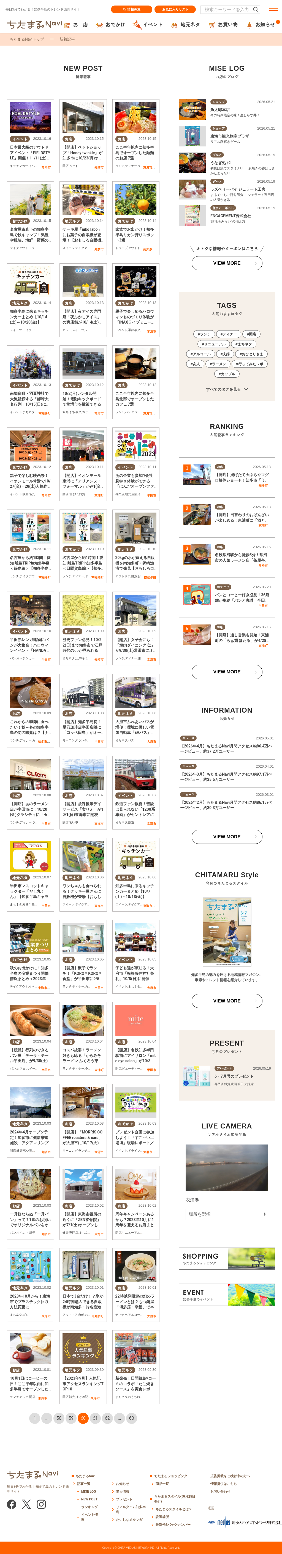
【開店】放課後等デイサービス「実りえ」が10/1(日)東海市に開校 (83, 809)
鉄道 (131, 822)
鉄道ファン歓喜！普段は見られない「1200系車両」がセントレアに (135, 809)
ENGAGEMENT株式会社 (230, 216)
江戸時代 (81, 658)
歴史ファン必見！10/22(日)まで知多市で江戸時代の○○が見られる (82, 645)
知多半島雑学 (32, 904)
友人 (196, 364)
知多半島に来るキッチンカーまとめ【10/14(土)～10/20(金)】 (29, 316)
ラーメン (219, 364)
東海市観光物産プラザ (229, 136)
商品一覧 (162, 1484)
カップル (88, 412)
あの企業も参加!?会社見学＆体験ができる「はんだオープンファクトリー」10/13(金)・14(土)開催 (135, 486)
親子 (32, 1233)
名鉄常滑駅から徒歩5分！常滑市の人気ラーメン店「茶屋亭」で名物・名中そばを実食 (242, 560)
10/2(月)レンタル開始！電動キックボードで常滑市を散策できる (82, 398)
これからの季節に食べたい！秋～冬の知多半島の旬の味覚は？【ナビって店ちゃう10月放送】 (29, 733)
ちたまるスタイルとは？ (174, 1509)
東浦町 (99, 495)
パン (128, 412)
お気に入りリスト (175, 9)
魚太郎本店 (220, 109)
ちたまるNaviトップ (27, 39)
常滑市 (46, 167)
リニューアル (131, 1233)
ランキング (89, 1507)
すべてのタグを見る (227, 389)
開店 (66, 166)
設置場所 (162, 1517)
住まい (73, 494)
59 (71, 1418)
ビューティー (131, 1068)
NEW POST (89, 1499)
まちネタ (29, 412)
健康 (20, 1151)
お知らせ (122, 1484)
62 (107, 1418)
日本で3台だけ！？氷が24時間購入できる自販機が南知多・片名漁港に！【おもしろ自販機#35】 (83, 1307)
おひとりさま (252, 354)
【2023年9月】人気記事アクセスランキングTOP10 (83, 1383)
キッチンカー (19, 166)
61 (95, 1418)
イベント (35, 166)
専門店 (119, 494)
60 (83, 1418)
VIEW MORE (226, 263)
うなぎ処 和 (220, 163)
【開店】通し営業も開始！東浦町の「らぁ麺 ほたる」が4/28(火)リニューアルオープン (242, 640)
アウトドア (135, 248)
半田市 (151, 495)
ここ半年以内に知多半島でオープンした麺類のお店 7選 (134, 152)
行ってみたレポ (250, 364)
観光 (66, 412)
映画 (26, 494)
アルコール (135, 1315)
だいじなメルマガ (129, 1520)
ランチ (119, 166)
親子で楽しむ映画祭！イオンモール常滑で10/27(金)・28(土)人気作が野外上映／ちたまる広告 (30, 486)
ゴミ (26, 1315)
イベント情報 (89, 1517)
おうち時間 (135, 1397)
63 (131, 1418)
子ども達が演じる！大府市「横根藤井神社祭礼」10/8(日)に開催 (134, 973)
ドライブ (35, 248)
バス (131, 740)
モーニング (70, 740)
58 (58, 1418)
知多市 (99, 167)
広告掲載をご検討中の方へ (230, 1476)
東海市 (147, 167)
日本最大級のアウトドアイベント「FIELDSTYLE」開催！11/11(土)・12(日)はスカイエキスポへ (30, 158)
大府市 (151, 741)
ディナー (131, 166)
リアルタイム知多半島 (131, 1509)
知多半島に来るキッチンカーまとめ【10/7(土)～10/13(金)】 (134, 891)
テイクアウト (19, 248)
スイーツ (69, 248)
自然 (134, 576)
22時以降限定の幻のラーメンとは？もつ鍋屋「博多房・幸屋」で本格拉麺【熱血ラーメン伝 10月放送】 (134, 1307)
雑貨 (82, 494)
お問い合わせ (220, 1491)
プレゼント (124, 1499)
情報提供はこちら (223, 1484)
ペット (73, 166)
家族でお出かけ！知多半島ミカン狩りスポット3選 (134, 234)
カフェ (67, 330)
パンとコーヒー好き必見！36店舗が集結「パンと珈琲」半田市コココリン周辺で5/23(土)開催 (242, 600)
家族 (254, 1084)
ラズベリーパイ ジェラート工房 (237, 189)
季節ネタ (134, 330)
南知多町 (149, 249)
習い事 (73, 822)
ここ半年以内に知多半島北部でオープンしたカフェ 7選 (134, 398)
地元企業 (131, 494)
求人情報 (122, 1491)
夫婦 (226, 354)
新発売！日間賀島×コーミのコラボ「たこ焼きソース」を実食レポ (135, 1383)
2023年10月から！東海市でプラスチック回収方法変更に (30, 1301)
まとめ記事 (83, 1397)
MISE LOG (88, 1491)
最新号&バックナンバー (173, 1525)
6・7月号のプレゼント (234, 1076)
